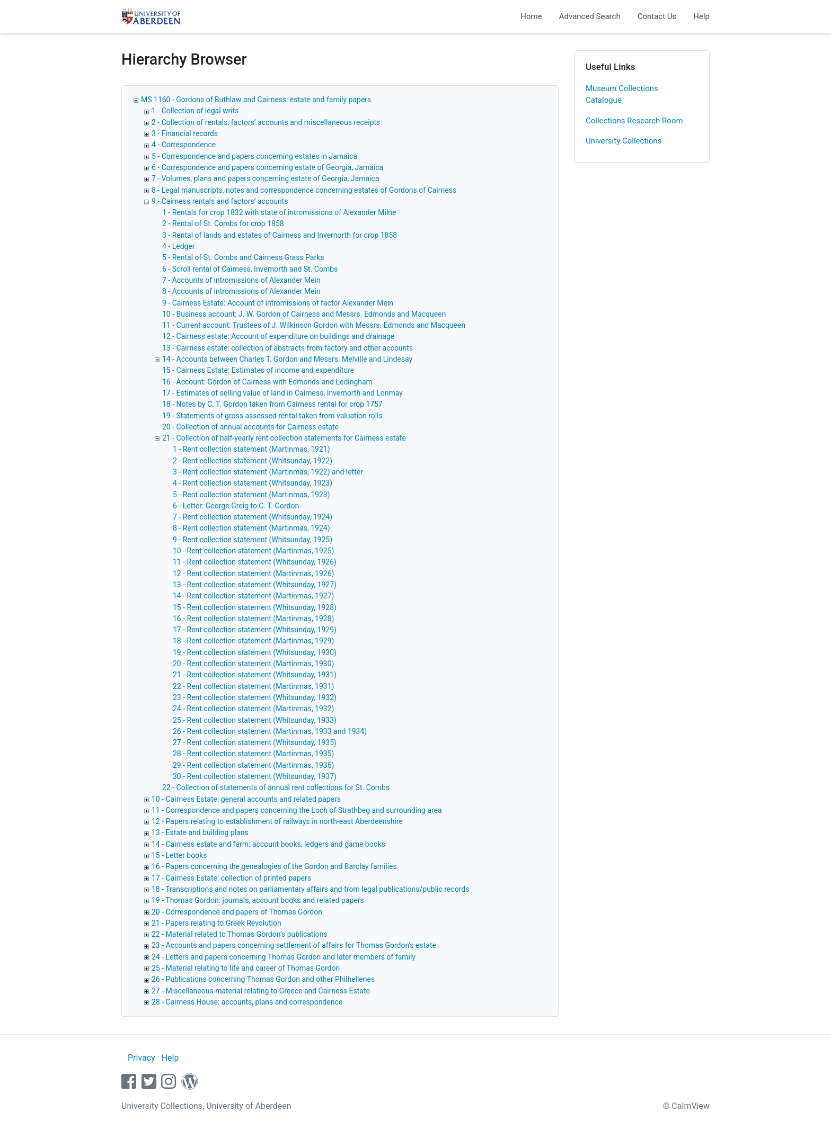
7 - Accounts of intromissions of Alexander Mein (241, 280)
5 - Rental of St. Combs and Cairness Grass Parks (243, 257)
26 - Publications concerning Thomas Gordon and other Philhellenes (263, 979)
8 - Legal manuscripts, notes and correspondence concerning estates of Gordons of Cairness (304, 190)
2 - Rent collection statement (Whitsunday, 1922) (252, 460)
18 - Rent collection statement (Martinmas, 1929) (253, 641)
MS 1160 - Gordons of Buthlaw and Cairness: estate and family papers (256, 99)
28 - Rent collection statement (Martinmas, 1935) (253, 753)
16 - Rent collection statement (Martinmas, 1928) (253, 618)
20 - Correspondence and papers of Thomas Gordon (237, 912)
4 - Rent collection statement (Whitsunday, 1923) (252, 483)
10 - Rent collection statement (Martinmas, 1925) (253, 550)
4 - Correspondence (184, 144)
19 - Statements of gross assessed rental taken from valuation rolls (272, 415)
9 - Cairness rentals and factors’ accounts (220, 201)
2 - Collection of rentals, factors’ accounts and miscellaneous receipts (266, 122)
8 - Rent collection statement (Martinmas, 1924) (251, 528)
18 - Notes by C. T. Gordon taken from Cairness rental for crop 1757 (272, 404)
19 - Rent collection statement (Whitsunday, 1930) (255, 652)
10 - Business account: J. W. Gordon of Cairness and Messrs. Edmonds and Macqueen (304, 314)
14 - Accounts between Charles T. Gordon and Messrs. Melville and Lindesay (287, 359)
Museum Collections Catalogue (622, 94)
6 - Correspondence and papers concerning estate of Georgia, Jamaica (267, 167)
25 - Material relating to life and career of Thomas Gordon (246, 968)
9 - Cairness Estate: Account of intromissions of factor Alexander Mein (277, 303)
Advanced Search (590, 16)
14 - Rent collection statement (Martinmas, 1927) (253, 596)
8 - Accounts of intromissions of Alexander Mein (241, 291)
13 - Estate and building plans (200, 832)
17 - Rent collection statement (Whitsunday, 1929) (255, 629)
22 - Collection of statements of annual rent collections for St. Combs (276, 787)
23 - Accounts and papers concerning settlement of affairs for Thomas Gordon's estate (294, 945)
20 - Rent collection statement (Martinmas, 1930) (253, 663)
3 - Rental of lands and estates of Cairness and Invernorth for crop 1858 (279, 235)
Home (531, 16)
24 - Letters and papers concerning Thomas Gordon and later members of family (283, 957)
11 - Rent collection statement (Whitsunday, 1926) (255, 562)
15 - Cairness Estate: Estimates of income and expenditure (258, 370)
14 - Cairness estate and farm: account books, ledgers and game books (268, 844)
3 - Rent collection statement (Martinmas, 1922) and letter (268, 472)
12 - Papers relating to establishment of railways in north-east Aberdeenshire (277, 821)
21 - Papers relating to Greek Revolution (216, 923)
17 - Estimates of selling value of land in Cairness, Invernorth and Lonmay (282, 393)
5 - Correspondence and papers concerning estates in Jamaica (254, 156)
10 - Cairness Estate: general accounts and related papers (246, 799)
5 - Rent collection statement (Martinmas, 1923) (251, 494)
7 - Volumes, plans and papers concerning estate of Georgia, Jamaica (265, 178)
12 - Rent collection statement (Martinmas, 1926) (253, 573)
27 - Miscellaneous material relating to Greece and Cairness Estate (261, 991)
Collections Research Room (634, 121)
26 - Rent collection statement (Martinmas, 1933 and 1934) (270, 731)
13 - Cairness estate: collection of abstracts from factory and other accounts (287, 348)
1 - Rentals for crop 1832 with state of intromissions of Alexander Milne (279, 212)
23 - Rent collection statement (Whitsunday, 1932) (255, 697)
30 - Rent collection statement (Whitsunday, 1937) (255, 776)
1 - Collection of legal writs (195, 110)
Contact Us (657, 16)
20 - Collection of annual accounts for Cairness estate (250, 427)
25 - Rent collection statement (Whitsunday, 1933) (255, 720)
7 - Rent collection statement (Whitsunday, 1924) (252, 517)
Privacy (141, 1058)
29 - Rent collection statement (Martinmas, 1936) (253, 765)
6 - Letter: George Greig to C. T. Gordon (236, 505)
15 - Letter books (179, 855)
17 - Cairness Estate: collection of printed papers (231, 878)
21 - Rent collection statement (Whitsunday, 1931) (255, 674)
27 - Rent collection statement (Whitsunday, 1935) (255, 742)
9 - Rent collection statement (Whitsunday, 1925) (252, 539)
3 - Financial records (185, 133)
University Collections (624, 141)
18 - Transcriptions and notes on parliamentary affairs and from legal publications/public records (310, 889)
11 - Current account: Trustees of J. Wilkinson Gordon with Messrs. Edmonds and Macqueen (313, 325)
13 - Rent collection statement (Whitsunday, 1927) (255, 584)
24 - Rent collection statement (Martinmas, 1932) (253, 708)
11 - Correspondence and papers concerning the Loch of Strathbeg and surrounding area (297, 810)
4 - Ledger (178, 246)
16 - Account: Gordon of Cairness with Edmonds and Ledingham (267, 382)
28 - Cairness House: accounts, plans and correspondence (247, 1002)
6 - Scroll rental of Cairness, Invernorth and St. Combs (250, 269)
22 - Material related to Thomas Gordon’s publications (240, 934)
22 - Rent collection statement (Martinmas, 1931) (253, 686)
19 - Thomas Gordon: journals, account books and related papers (258, 900)
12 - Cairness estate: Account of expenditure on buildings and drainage (278, 336)
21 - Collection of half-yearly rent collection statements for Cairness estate (284, 438)
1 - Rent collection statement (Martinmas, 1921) (251, 449)
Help (701, 16)
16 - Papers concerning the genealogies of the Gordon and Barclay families (274, 866)
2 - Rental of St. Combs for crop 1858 (223, 223)
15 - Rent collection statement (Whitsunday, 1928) (255, 607)
